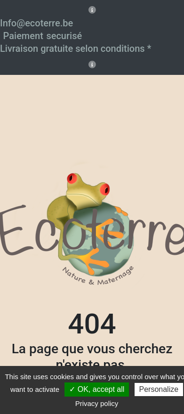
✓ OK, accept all (96, 389)
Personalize (159, 389)
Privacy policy (97, 403)
